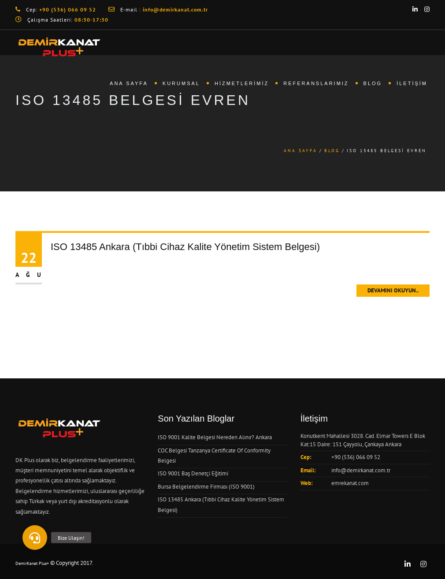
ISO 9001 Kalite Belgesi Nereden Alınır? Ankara (215, 437)
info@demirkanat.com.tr (360, 470)
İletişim (412, 83)
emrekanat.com (350, 483)
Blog (372, 83)
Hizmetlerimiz (242, 83)
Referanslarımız (316, 83)
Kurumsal (181, 83)
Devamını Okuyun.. (393, 290)
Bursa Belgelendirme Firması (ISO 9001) (206, 486)
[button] (34, 537)
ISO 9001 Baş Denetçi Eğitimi (193, 473)
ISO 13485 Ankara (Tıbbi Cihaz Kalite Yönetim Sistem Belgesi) (185, 246)
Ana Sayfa (129, 83)
